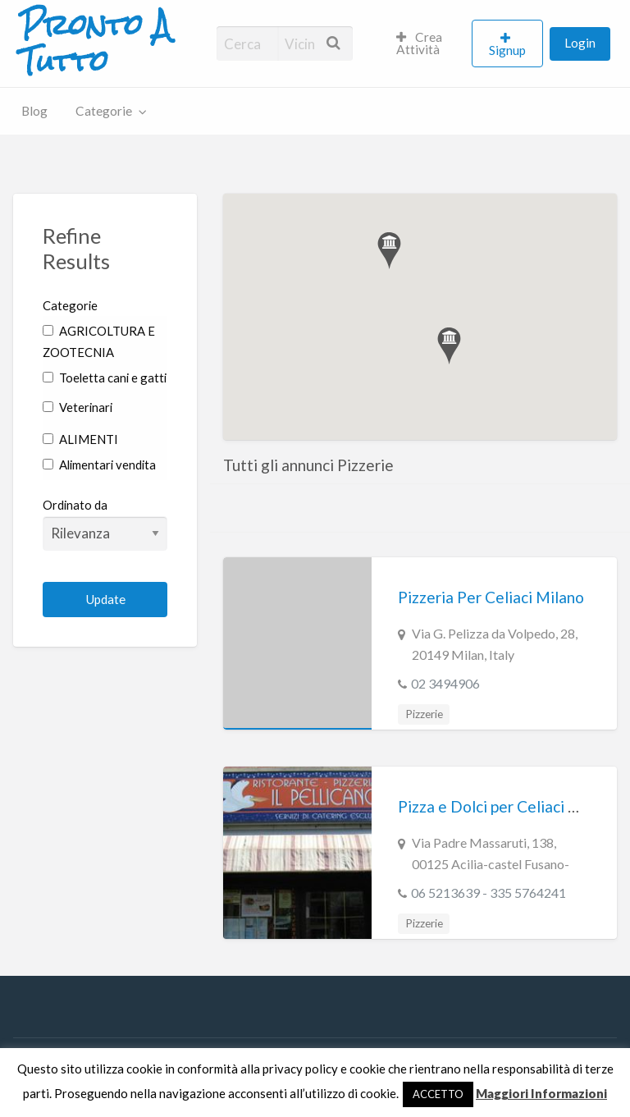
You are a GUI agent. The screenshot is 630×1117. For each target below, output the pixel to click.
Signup (507, 50)
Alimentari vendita (99, 464)
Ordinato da (105, 523)
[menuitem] (427, 43)
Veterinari (77, 407)
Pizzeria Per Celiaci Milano (491, 597)
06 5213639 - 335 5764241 (488, 892)
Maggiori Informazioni (541, 1093)
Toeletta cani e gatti (105, 377)
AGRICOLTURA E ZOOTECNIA (99, 341)
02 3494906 (445, 683)
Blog (34, 110)
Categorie (103, 110)
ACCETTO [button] (438, 1094)
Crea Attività (419, 43)
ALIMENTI (80, 439)
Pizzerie (424, 714)
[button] (389, 250)
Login (580, 42)
